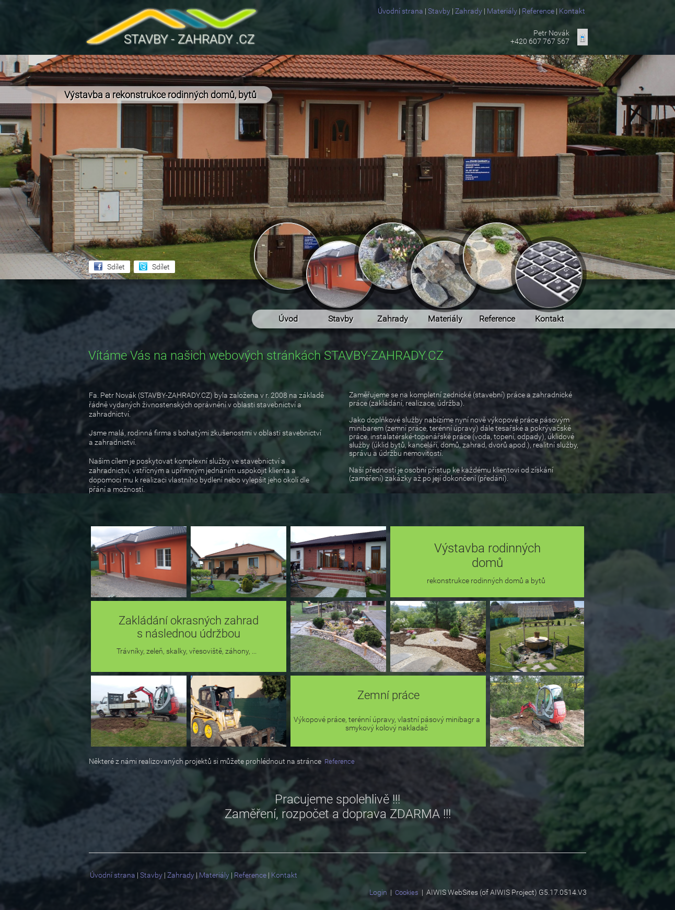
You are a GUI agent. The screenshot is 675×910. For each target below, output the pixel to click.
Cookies (406, 892)
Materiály (502, 11)
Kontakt (572, 11)
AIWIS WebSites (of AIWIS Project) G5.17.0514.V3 (506, 892)
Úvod (288, 261)
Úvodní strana (400, 11)
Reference (538, 11)
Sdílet (116, 267)
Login (378, 892)
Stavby (439, 11)
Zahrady (468, 11)
